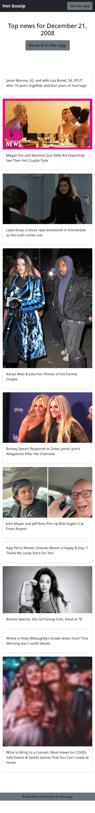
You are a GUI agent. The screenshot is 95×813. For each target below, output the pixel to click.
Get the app (80, 6)
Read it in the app (47, 45)
